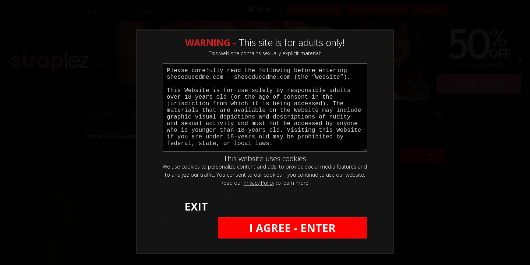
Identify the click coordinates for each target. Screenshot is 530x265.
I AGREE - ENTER (295, 206)
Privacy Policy (259, 182)
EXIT (188, 206)
